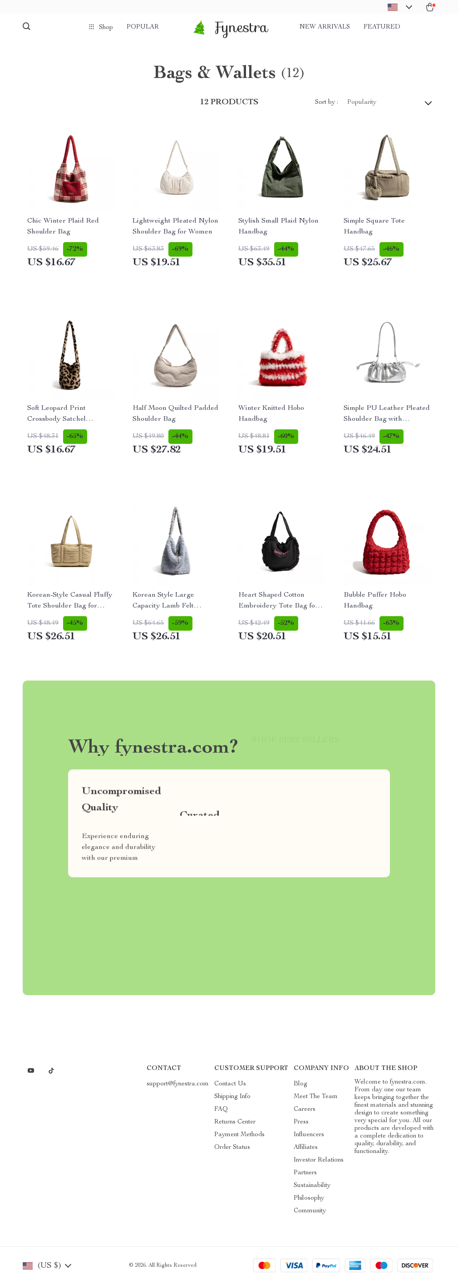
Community (310, 1211)
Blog (300, 1084)
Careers (304, 1109)
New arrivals (325, 27)
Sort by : (326, 102)
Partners (305, 1173)
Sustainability (312, 1185)
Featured (382, 27)
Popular (143, 27)
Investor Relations (319, 1160)
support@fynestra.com (178, 1084)
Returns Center (235, 1122)
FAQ (221, 1109)
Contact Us (230, 1084)
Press (301, 1122)
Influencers (309, 1135)
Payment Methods (239, 1135)
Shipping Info (232, 1097)
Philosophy (309, 1198)
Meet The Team (316, 1097)
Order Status (232, 1147)
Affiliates (306, 1147)
